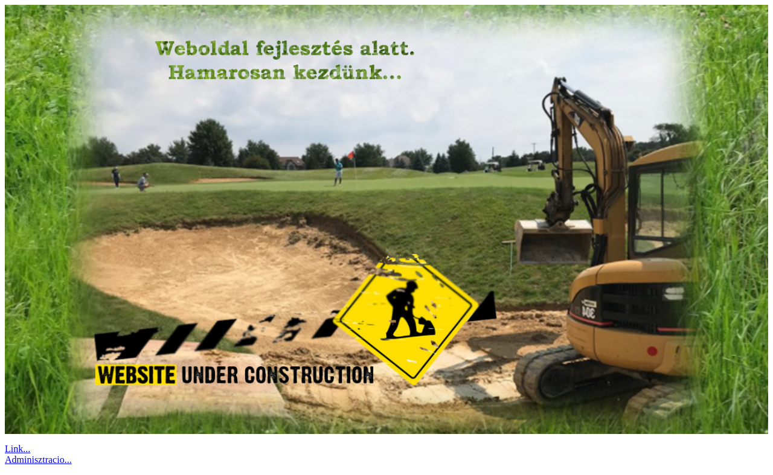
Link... (17, 449)
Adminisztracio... (38, 459)
